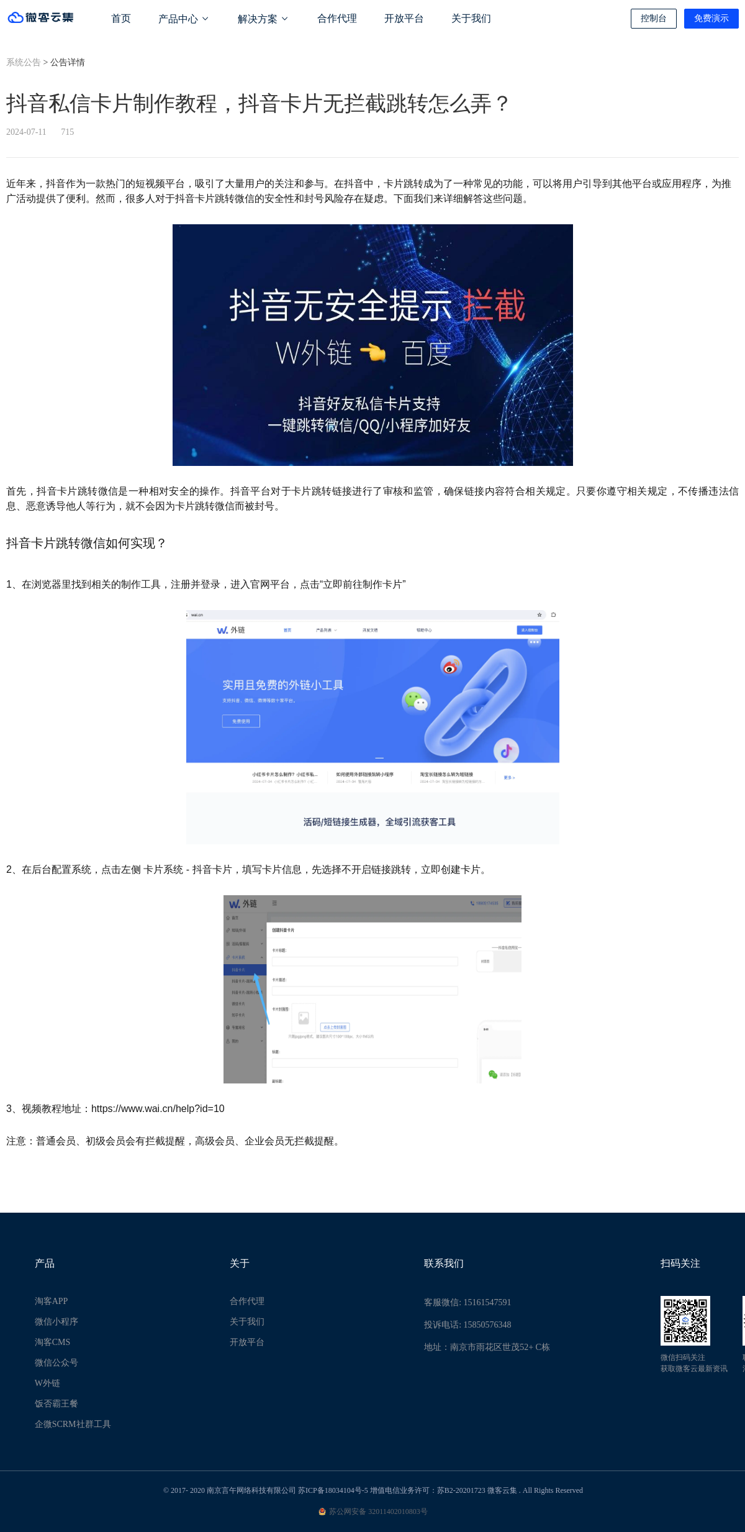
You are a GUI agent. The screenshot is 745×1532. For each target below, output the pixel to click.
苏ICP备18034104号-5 (333, 1490)
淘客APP (51, 1301)
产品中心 (184, 19)
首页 (121, 18)
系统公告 (23, 62)
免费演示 (711, 18)
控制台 (654, 18)
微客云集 (502, 1490)
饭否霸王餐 (56, 1403)
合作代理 (337, 18)
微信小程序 (56, 1321)
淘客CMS (53, 1342)
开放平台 (404, 18)
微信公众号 (56, 1362)
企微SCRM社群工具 (73, 1424)
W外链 (47, 1383)
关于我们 (471, 18)
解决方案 (264, 19)
